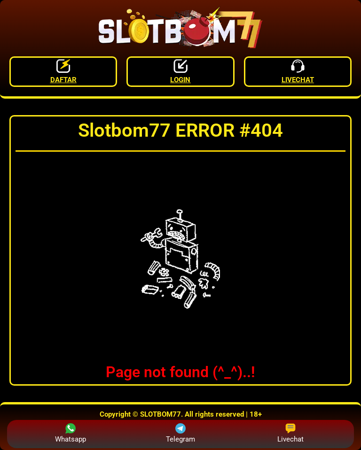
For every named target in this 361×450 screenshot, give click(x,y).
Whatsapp (70, 433)
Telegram (180, 433)
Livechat (290, 433)
